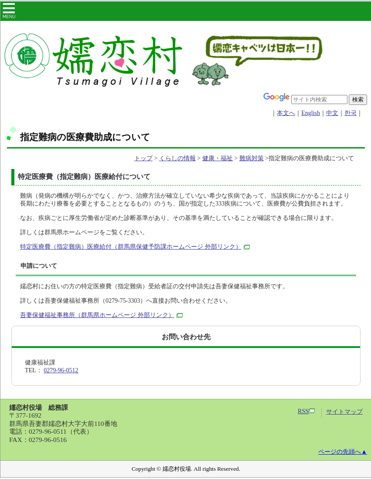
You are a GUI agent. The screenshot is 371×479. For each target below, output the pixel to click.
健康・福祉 (217, 158)
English (310, 113)
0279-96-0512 (61, 370)
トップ (143, 158)
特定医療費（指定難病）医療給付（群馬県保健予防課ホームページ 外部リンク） (135, 246)
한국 (350, 113)
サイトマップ (344, 411)
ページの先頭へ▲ (342, 452)
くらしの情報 (177, 158)
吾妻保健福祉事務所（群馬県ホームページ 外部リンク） (101, 315)
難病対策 (251, 158)
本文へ (286, 113)
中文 (332, 113)
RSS (306, 411)
